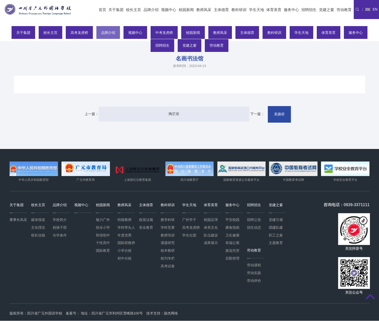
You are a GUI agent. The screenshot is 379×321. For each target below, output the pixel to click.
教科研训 (238, 10)
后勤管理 (232, 259)
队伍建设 (211, 235)
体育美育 (273, 10)
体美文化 (211, 228)
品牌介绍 (151, 10)
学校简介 (60, 220)
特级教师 (124, 220)
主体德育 (221, 10)
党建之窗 (326, 10)
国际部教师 (126, 243)
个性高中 (103, 243)
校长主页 (133, 10)
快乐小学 (103, 228)
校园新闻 (186, 10)
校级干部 (60, 228)
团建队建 (276, 228)
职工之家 (276, 235)
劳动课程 (254, 265)
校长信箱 (38, 235)
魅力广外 (103, 220)
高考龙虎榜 (77, 32)
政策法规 (146, 220)
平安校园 (232, 220)
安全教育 (146, 228)
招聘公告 (254, 220)
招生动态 (254, 228)
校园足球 (211, 220)
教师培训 (168, 235)
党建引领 (276, 220)
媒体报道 (38, 220)
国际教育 (103, 251)
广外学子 (189, 220)
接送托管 (232, 251)
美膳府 (270, 114)
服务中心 (291, 10)
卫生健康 (232, 235)
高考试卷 (168, 266)
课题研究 (168, 243)
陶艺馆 (173, 114)
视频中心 (168, 10)
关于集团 (115, 10)
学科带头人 (126, 228)
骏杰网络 (171, 313)
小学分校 (124, 251)
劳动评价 (254, 281)
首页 (102, 10)
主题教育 (276, 243)
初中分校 (124, 259)
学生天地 (256, 10)
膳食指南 (232, 228)
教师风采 (203, 10)
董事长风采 (18, 220)
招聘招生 (309, 10)
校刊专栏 (168, 259)
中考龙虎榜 (163, 32)
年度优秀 (124, 235)
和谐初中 (103, 235)
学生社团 (189, 235)
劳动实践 (254, 273)
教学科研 (168, 220)
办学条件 (60, 235)
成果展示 (211, 243)
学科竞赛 (168, 228)
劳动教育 (344, 10)
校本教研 (168, 251)
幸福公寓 (232, 243)
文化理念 (38, 228)
